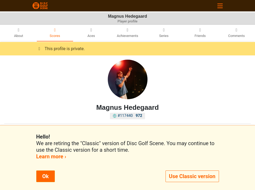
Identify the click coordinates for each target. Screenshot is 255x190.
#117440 (127, 115)
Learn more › (51, 156)
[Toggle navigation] (220, 5)
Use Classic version (192, 176)
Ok (45, 176)
